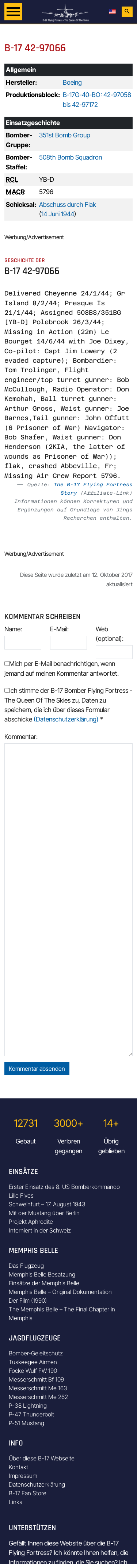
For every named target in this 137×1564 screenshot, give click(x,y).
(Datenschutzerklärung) (66, 719)
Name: (13, 629)
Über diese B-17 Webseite (42, 1458)
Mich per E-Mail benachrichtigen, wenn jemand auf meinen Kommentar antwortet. (61, 668)
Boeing (72, 82)
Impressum (23, 1475)
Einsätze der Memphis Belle (44, 1283)
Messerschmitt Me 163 (38, 1388)
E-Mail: (59, 629)
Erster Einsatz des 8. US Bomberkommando (64, 1186)
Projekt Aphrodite (31, 1221)
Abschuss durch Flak (67, 204)
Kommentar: (21, 736)
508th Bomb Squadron (70, 157)
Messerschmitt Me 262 (38, 1396)
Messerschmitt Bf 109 (36, 1379)
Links (15, 1501)
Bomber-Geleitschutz (36, 1353)
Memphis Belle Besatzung (42, 1274)
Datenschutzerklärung (37, 1484)
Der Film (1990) (28, 1300)
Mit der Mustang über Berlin (44, 1213)
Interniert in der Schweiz (40, 1230)
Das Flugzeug (26, 1265)
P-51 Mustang (26, 1423)
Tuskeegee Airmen (33, 1362)
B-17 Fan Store (27, 1493)
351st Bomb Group (64, 135)
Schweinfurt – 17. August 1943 (47, 1204)
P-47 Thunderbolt (31, 1414)
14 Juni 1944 (57, 214)
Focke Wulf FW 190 (33, 1370)
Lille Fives (21, 1195)
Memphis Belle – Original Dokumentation (60, 1291)
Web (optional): (109, 633)
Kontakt (18, 1467)
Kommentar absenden (37, 1068)
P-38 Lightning (28, 1405)
